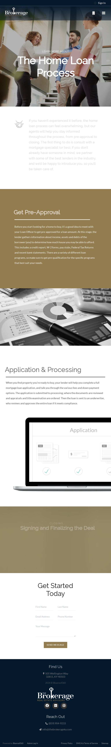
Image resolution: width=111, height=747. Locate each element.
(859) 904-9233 (93, 13)
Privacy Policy (67, 743)
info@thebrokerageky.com (57, 729)
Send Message (55, 645)
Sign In (100, 3)
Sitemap (104, 743)
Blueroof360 (18, 743)
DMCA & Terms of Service (87, 743)
